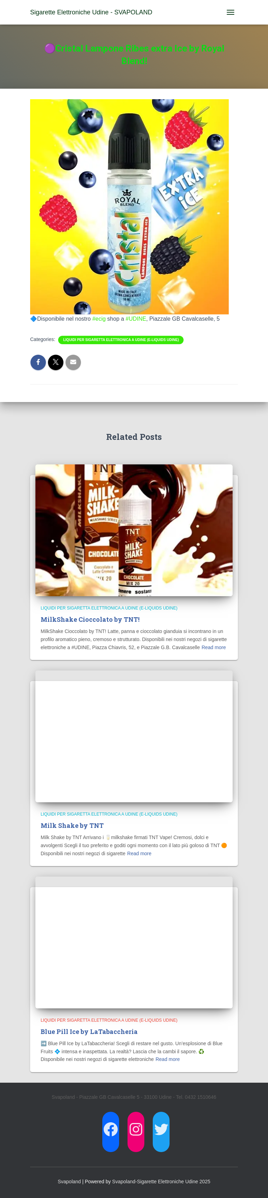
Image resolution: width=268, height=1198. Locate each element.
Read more (213, 647)
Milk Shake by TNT (72, 825)
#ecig (98, 319)
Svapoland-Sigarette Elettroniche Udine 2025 (161, 1181)
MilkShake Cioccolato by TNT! (90, 619)
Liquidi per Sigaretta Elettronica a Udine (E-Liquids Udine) (121, 340)
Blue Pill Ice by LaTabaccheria (89, 1031)
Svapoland (69, 1181)
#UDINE (136, 319)
